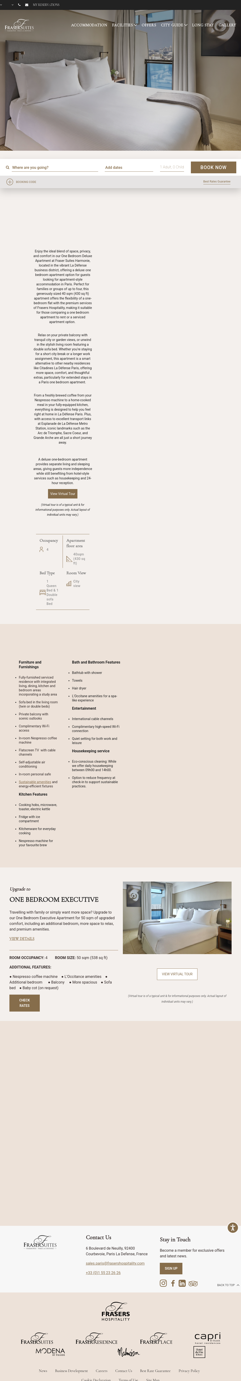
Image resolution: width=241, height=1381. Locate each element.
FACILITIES (122, 25)
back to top (228, 1285)
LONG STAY (203, 25)
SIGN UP (171, 1268)
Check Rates (24, 1003)
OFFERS (149, 25)
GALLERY (227, 25)
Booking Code (26, 182)
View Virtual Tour (177, 974)
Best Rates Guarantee (216, 181)
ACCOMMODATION (89, 25)
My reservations (46, 5)
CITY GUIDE (172, 25)
